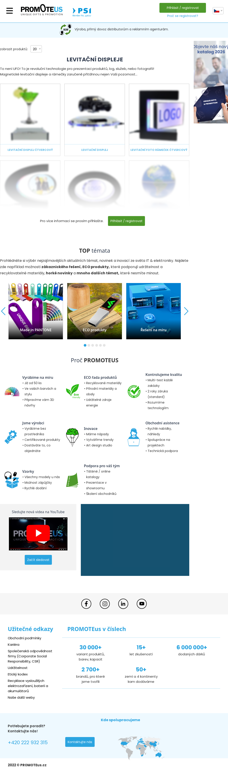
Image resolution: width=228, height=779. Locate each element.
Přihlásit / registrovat (183, 8)
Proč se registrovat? (182, 16)
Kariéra (13, 644)
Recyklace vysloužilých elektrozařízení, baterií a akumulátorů (28, 685)
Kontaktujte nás (80, 742)
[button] (85, 345)
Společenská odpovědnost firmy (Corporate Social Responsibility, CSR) (30, 656)
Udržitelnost (18, 667)
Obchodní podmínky (24, 638)
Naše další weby (21, 697)
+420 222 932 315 (28, 742)
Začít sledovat (38, 560)
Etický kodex (18, 674)
